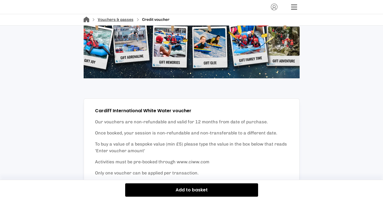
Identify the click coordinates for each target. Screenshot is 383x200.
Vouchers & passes (115, 19)
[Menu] (294, 6)
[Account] (274, 6)
